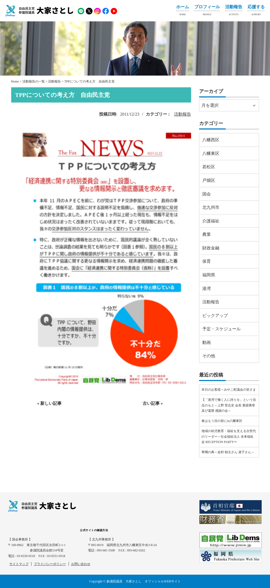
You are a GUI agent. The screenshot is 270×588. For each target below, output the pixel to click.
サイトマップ (19, 564)
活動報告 (233, 11)
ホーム (182, 11)
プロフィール (207, 11)
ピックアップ (215, 315)
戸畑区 (208, 180)
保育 (206, 261)
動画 (206, 342)
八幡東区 (210, 153)
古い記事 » (153, 403)
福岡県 (208, 275)
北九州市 (210, 207)
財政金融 (210, 248)
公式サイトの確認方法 (94, 530)
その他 (208, 356)
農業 (206, 234)
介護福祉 (210, 221)
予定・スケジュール (221, 329)
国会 (206, 194)
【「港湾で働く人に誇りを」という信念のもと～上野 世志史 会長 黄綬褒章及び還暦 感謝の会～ (229, 405)
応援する (256, 11)
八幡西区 (210, 140)
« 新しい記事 (49, 403)
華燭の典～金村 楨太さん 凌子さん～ (228, 452)
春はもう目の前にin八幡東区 (222, 421)
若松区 (208, 166)
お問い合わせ (80, 564)
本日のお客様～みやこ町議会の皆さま (229, 389)
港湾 (206, 288)
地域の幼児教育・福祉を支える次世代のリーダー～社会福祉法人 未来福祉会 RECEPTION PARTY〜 (229, 436)
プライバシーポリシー (50, 564)
